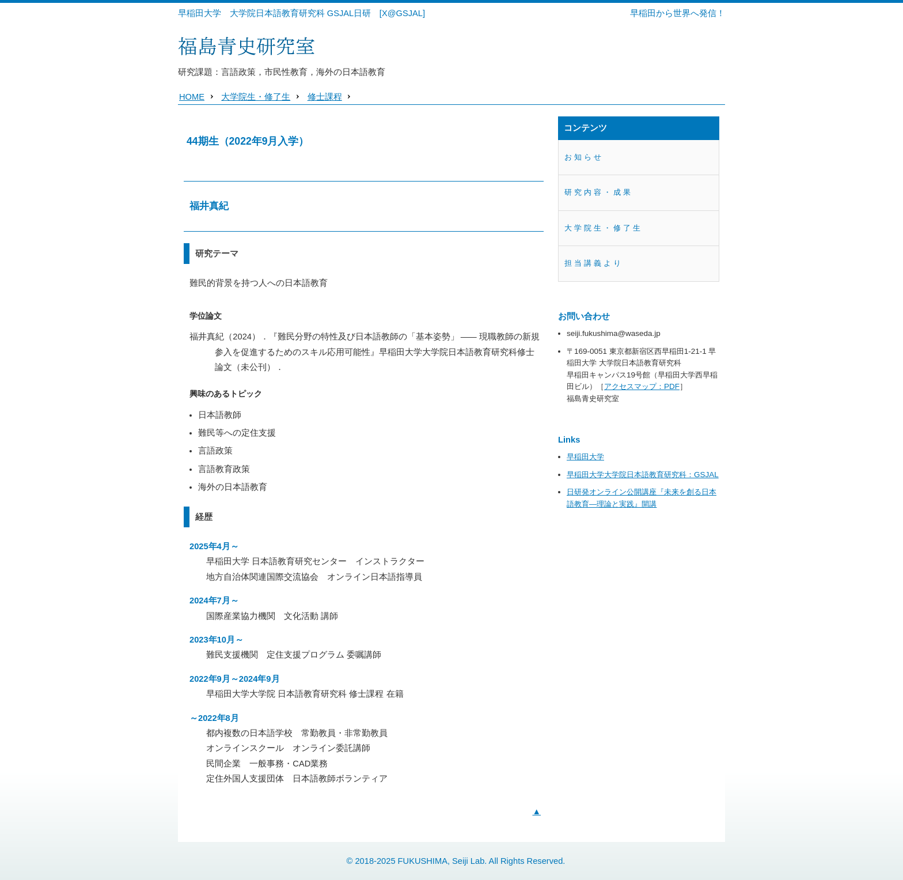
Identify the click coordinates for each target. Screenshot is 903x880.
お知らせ (584, 157)
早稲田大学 (199, 13)
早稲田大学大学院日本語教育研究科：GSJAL (643, 474)
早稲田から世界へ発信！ (677, 13)
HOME (191, 96)
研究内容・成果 (598, 192)
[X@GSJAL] (402, 13)
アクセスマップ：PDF (642, 386)
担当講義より (593, 263)
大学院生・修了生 (255, 96)
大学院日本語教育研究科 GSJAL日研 (300, 13)
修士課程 (325, 96)
